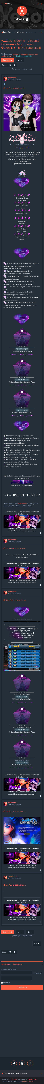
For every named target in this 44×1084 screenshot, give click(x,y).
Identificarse (6, 964)
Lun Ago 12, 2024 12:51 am (15, 885)
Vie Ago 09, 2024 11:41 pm (15, 548)
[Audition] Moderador (24, 56)
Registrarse (17, 964)
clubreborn (12, 78)
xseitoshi (16, 54)
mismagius (24, 54)
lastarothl (12, 56)
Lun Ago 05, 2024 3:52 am (14, 88)
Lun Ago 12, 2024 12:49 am (15, 811)
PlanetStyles (32, 1079)
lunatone (4, 56)
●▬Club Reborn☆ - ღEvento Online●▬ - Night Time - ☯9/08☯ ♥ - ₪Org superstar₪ (21, 44)
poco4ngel (33, 54)
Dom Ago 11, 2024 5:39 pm (15, 600)
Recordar (6, 983)
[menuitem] (8, 3)
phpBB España (27, 1081)
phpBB (14, 1079)
